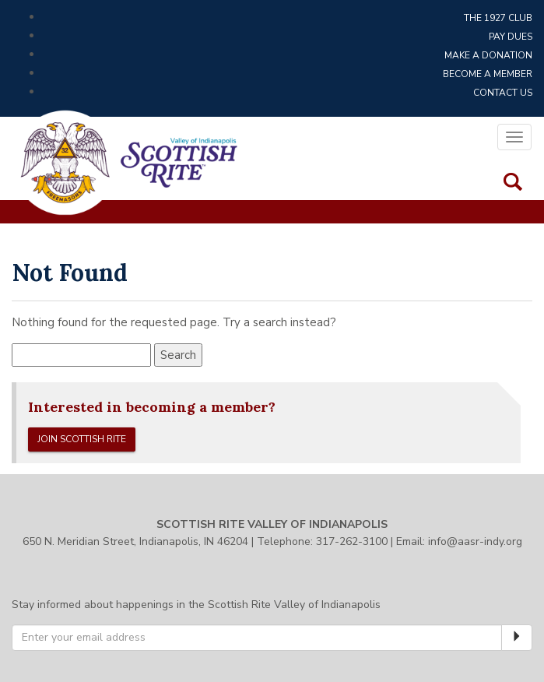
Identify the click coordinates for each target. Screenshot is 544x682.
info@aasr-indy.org (475, 541)
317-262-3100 (352, 541)
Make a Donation (488, 55)
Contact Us (502, 92)
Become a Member (487, 74)
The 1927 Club (498, 18)
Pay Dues (510, 36)
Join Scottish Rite (81, 439)
